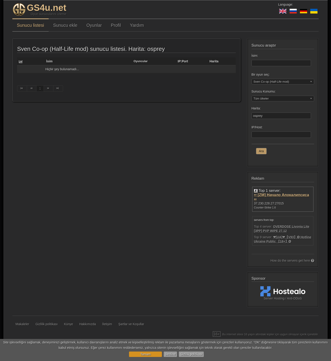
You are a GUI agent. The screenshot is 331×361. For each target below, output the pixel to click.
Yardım (137, 25)
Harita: (256, 108)
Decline (170, 354)
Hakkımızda (87, 324)
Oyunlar (94, 25)
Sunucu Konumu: (264, 91)
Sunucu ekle (65, 25)
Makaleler (22, 324)
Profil (116, 25)
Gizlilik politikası (191, 354)
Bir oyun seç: (261, 74)
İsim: (255, 55)
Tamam (145, 354)
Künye (68, 324)
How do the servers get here (292, 260)
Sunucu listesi (30, 25)
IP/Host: (257, 127)
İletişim (107, 324)
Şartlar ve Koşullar (131, 324)
